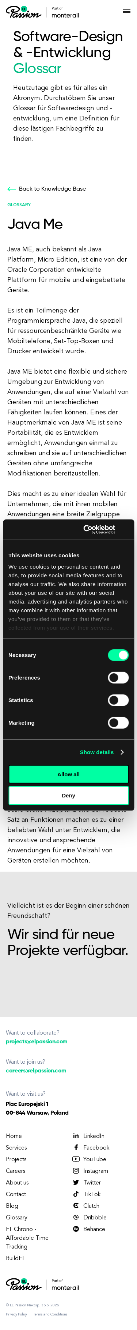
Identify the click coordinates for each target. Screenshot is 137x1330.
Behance (88, 1229)
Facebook (90, 1148)
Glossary (16, 1218)
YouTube (89, 1159)
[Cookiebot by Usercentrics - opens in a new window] (86, 529)
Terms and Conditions (50, 1314)
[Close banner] (126, 529)
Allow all (68, 774)
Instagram (90, 1171)
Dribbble (89, 1218)
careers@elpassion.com (36, 1071)
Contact (16, 1195)
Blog (12, 1206)
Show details (97, 752)
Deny (68, 795)
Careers (15, 1171)
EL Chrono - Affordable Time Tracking (27, 1238)
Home (14, 1136)
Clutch (85, 1206)
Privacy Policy (16, 1314)
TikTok (86, 1194)
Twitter (86, 1183)
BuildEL (15, 1259)
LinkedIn (88, 1136)
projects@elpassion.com (37, 1042)
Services (16, 1148)
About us (17, 1183)
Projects (16, 1160)
